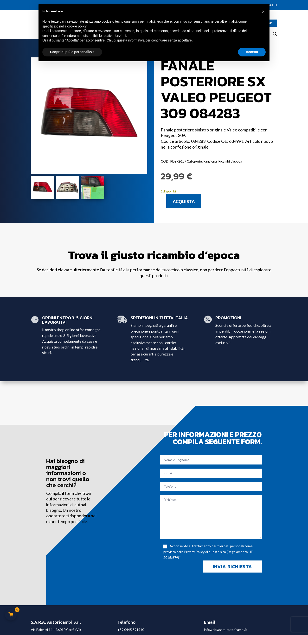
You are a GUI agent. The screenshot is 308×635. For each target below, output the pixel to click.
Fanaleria (210, 161)
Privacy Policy (194, 552)
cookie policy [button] (76, 26)
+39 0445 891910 (130, 630)
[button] (263, 11)
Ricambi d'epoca (230, 161)
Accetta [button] (252, 52)
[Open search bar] (274, 34)
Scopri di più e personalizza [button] (72, 52)
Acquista (184, 201)
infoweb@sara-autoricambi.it (225, 630)
